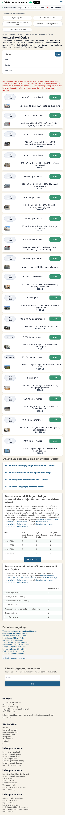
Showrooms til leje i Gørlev (13, 653)
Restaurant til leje (9, 800)
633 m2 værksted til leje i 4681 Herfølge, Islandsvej (40, 164)
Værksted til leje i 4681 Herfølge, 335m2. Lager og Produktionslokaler (40, 124)
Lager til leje (7, 778)
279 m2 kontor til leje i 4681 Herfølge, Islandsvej (40, 227)
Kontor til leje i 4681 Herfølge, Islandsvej (40, 267)
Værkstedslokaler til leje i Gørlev (15, 642)
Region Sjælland (38, 34)
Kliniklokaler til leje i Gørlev (13, 651)
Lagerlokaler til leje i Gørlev (13, 640)
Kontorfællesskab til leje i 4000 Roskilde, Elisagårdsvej (40, 306)
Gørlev (50, 34)
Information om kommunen (13, 633)
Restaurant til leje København (14, 787)
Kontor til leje (23, 34)
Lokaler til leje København (12, 798)
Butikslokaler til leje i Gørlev (13, 638)
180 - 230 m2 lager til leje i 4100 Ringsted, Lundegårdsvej (40, 428)
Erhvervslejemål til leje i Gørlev (14, 636)
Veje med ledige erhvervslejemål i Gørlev (19, 631)
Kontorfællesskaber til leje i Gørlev (16, 645)
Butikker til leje (8, 781)
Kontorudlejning (8, 789)
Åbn (55, 97)
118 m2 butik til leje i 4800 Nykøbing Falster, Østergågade (40, 206)
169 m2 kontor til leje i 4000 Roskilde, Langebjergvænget (40, 386)
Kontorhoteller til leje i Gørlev (13, 647)
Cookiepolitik (7, 739)
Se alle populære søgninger (16, 658)
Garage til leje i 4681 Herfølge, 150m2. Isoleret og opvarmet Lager (40, 248)
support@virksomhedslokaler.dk (15, 709)
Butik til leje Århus (9, 759)
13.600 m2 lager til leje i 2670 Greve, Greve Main (40, 365)
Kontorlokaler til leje (10, 805)
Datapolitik (6, 737)
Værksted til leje (9, 785)
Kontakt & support (9, 730)
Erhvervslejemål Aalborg (12, 754)
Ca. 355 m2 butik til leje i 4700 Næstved (40, 326)
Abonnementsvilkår (10, 732)
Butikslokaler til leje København (15, 807)
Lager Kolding (8, 803)
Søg (58, 54)
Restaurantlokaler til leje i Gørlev (15, 649)
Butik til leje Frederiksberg (13, 761)
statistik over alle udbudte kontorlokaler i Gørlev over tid (29, 577)
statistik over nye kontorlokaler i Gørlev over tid (26, 523)
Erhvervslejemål (8, 34)
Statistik (5, 741)
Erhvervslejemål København (13, 776)
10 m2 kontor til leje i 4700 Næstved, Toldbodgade (40, 345)
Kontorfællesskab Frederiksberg (15, 809)
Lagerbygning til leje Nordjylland (15, 774)
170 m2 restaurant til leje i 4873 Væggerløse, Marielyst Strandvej (40, 143)
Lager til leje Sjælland (11, 752)
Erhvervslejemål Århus (11, 756)
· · (31, 8)
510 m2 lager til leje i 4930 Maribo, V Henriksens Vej (40, 450)
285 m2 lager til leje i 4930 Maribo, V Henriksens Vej (40, 407)
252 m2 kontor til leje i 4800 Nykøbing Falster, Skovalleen (40, 285)
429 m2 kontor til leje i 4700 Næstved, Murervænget (40, 185)
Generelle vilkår (8, 734)
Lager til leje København (12, 765)
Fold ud (30, 559)
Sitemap (5, 743)
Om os (5, 728)
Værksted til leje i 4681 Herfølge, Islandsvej (40, 106)
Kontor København (9, 783)
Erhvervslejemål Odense (12, 763)
